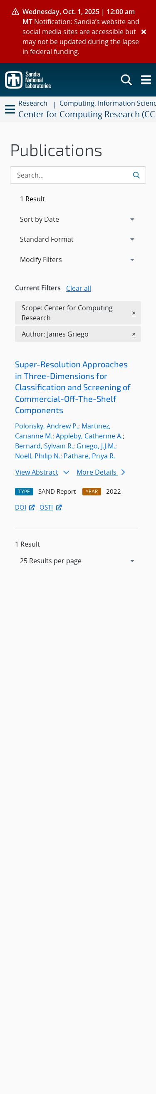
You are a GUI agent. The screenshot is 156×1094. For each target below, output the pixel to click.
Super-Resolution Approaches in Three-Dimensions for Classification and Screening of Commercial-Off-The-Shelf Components (73, 387)
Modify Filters (52, 259)
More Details (101, 472)
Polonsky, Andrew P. (46, 426)
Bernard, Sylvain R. (44, 445)
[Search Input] (78, 175)
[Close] (143, 32)
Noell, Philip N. (37, 455)
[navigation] (78, 560)
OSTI (51, 507)
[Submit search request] (137, 175)
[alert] (78, 31)
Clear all (78, 288)
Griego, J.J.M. (96, 445)
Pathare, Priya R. (89, 455)
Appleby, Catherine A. (89, 436)
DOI (25, 507)
